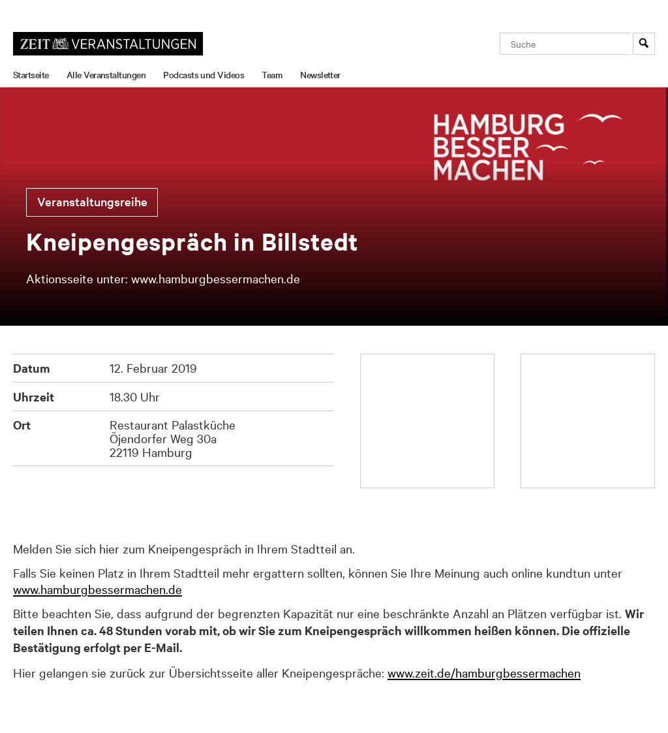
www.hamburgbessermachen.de (97, 589)
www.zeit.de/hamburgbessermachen (484, 672)
